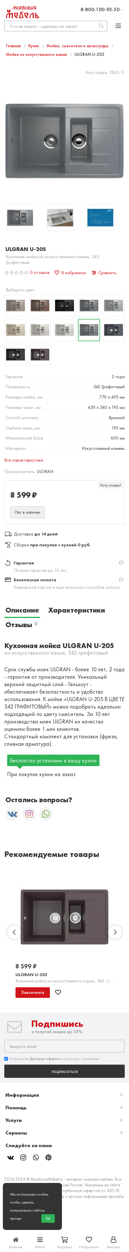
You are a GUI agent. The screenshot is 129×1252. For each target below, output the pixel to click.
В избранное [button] (70, 273)
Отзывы (21, 624)
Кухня (34, 46)
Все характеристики (23, 460)
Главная (14, 46)
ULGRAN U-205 (31, 975)
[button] (121, 563)
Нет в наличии (27, 512)
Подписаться (65, 1071)
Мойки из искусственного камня (37, 54)
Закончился (32, 992)
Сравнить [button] (104, 273)
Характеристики (76, 610)
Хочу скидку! (110, 485)
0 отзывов (40, 272)
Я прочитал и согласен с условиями (51, 1058)
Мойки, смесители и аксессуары (78, 46)
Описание (22, 610)
